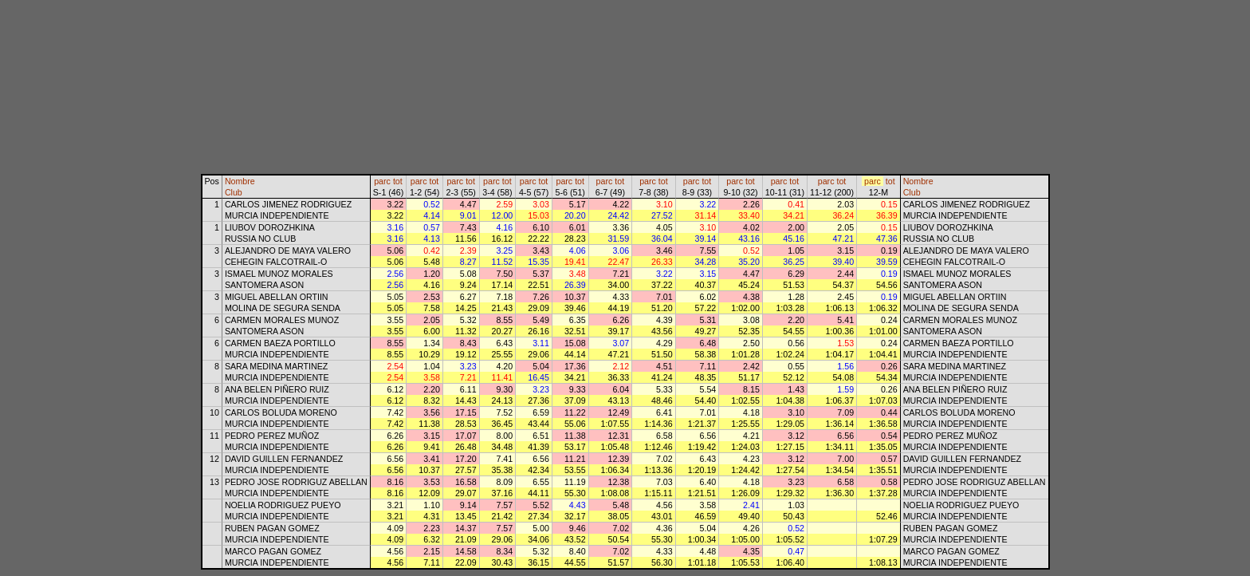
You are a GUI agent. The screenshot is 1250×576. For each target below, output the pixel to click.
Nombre (240, 181)
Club (233, 192)
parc (382, 181)
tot (398, 181)
